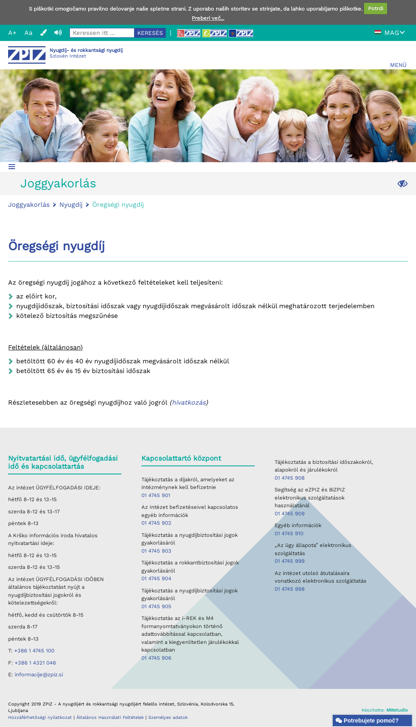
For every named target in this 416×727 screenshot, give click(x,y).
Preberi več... (208, 18)
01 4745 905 (156, 606)
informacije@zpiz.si (39, 674)
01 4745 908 (290, 478)
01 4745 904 (156, 578)
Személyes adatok (168, 717)
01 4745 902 (156, 523)
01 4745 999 (290, 561)
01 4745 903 (156, 551)
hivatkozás (189, 402)
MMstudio (397, 710)
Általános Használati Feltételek (110, 717)
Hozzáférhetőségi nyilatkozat (40, 717)
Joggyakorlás (58, 183)
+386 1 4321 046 (35, 663)
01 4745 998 (290, 589)
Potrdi (375, 8)
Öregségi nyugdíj (118, 204)
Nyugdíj (70, 204)
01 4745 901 (155, 495)
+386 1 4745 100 (34, 651)
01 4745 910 (289, 533)
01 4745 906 (156, 658)
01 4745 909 (290, 513)
